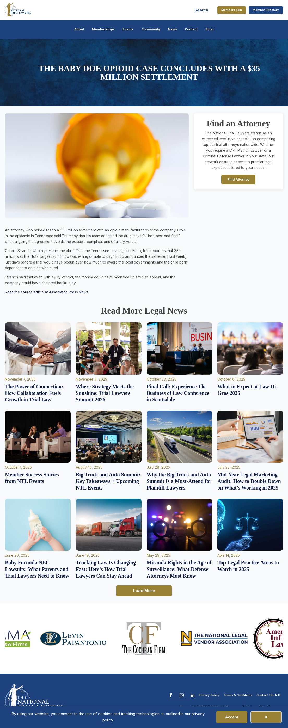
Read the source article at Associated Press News (46, 292)
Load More (144, 590)
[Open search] (202, 10)
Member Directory (266, 10)
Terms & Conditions (238, 695)
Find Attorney (238, 179)
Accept (231, 717)
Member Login (231, 10)
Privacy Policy (209, 695)
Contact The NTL (268, 695)
